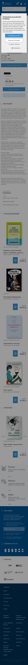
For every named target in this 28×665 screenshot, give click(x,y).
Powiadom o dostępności (14, 89)
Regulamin (6, 635)
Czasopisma (19, 623)
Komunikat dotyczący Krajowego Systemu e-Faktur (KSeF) (8, 648)
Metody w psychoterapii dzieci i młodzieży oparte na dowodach (13, 252)
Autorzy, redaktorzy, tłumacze (8, 624)
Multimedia (18, 642)
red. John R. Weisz (7, 247)
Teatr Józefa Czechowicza (13, 444)
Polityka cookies (20, 632)
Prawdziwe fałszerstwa (12, 297)
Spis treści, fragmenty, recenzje (14, 65)
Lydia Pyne (6, 294)
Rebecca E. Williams (8, 340)
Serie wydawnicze (20, 639)
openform (16, 661)
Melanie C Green (6, 198)
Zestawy (5, 642)
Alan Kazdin (16, 247)
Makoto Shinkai (7, 387)
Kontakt (5, 609)
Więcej (15, 525)
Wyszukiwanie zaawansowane (8, 13)
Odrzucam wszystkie (14, 40)
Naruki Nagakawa (15, 387)
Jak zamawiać (6, 632)
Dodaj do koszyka (14, 95)
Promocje (5, 601)
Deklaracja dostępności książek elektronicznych (21, 617)
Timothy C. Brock (14, 198)
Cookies (5, 655)
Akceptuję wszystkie (14, 35)
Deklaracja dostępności (6, 616)
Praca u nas (6, 605)
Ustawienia (16, 48)
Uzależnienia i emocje (11, 343)
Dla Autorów (6, 628)
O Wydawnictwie (7, 598)
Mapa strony (6, 639)
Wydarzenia (6, 587)
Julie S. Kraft (17, 340)
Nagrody (18, 628)
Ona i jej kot (7, 390)
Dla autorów (6, 594)
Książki (5, 591)
